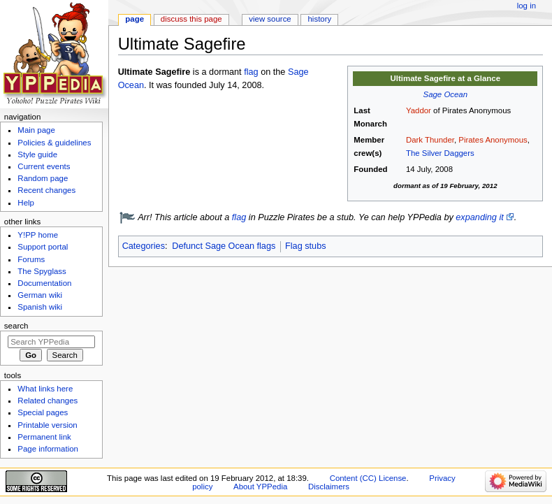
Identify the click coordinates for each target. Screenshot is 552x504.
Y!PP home (37, 235)
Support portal (42, 247)
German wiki (39, 295)
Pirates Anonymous (492, 140)
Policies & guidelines (54, 142)
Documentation (44, 283)
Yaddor (418, 110)
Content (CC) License (368, 478)
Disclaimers (328, 486)
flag (251, 72)
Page (134, 19)
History (320, 19)
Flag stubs (305, 246)
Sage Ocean (445, 94)
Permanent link (44, 437)
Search (16, 326)
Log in (526, 5)
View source (270, 19)
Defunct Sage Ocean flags (223, 246)
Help (25, 203)
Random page (42, 178)
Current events (43, 166)
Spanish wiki (39, 307)
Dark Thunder (430, 140)
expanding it (479, 217)
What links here (45, 388)
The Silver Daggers (440, 153)
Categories (143, 246)
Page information (47, 449)
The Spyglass (41, 271)
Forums (31, 259)
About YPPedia (260, 486)
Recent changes (46, 190)
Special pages (42, 412)
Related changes (47, 400)
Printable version (47, 425)
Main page (36, 130)
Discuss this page (191, 19)
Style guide (37, 154)
